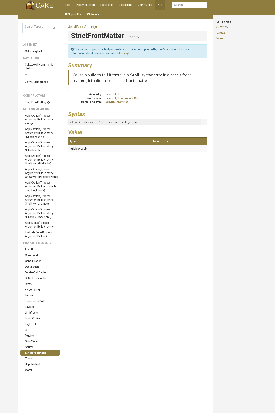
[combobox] (189, 5)
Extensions (125, 4)
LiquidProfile (32, 318)
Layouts (30, 306)
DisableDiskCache (35, 272)
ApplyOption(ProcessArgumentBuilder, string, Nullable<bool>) (39, 133)
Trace (28, 358)
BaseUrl (29, 249)
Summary (222, 26)
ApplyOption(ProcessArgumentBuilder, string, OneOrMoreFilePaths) (39, 159)
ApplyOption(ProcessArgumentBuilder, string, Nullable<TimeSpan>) (39, 213)
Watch (29, 370)
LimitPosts (31, 312)
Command (31, 255)
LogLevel (30, 324)
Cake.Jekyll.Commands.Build (39, 66)
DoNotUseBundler (35, 278)
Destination (32, 266)
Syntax (220, 32)
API (160, 4)
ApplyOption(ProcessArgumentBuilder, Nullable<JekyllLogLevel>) (41, 186)
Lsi (26, 329)
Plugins (29, 335)
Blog (67, 4)
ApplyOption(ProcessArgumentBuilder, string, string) (39, 119)
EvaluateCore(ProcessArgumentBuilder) (38, 234)
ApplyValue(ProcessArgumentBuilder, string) (40, 224)
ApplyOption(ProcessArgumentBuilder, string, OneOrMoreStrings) (39, 199)
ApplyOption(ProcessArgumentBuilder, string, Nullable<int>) (39, 146)
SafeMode (31, 341)
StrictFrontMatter (36, 352)
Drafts (29, 283)
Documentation (85, 4)
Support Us (73, 14)
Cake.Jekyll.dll (33, 51)
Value (219, 38)
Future (29, 295)
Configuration (33, 261)
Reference (106, 4)
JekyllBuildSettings (36, 81)
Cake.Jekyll (122, 53)
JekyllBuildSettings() (37, 102)
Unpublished (32, 364)
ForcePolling (32, 289)
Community (145, 4)
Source (93, 14)
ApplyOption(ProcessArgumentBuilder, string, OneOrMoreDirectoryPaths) (41, 173)
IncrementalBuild (35, 301)
